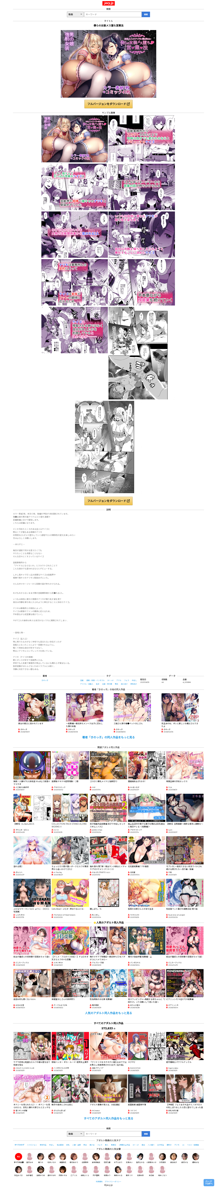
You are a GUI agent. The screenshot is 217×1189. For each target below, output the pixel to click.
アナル (118, 680)
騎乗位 (113, 1145)
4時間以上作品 (124, 1145)
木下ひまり (118, 1158)
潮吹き (169, 1145)
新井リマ (129, 1171)
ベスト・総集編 (193, 1145)
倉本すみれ (52, 1171)
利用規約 (99, 1182)
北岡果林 (85, 1158)
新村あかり (74, 1158)
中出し (134, 680)
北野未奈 (140, 1171)
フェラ (126, 680)
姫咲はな (195, 1158)
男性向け (133, 684)
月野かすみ (63, 1171)
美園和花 (62, 1158)
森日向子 (173, 1158)
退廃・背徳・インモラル (95, 680)
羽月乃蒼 (107, 1158)
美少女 (92, 1145)
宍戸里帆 (96, 1171)
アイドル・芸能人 (86, 684)
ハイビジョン (32, 1145)
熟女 (85, 1145)
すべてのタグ (19, 1145)
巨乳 (68, 1145)
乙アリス (74, 1171)
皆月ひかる (140, 1158)
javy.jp (108, 3)
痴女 (143, 1145)
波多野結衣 (96, 1158)
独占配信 (60, 1145)
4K (183, 1145)
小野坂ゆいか (151, 1158)
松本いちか (52, 1158)
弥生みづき (18, 1171)
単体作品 (43, 1145)
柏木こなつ (162, 1171)
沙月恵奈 (162, 1158)
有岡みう (107, 1171)
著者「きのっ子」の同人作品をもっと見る (108, 737)
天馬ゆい (129, 1158)
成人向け (124, 684)
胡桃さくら (85, 1171)
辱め (116, 684)
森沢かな (184, 1158)
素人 (106, 1145)
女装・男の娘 (107, 684)
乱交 (97, 684)
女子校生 (160, 1145)
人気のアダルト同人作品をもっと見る (108, 1013)
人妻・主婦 (76, 1145)
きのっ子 (45, 680)
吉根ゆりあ (41, 1171)
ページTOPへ (209, 1182)
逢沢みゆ (29, 1158)
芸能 (82, 680)
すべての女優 (19, 1158)
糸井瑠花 (29, 1171)
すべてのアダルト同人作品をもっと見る (108, 1118)
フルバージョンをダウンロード (108, 104)
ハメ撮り (151, 1145)
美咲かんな (118, 1171)
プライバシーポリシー (113, 1182)
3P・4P (110, 680)
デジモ (176, 1145)
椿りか (40, 1158)
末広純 (151, 1171)
